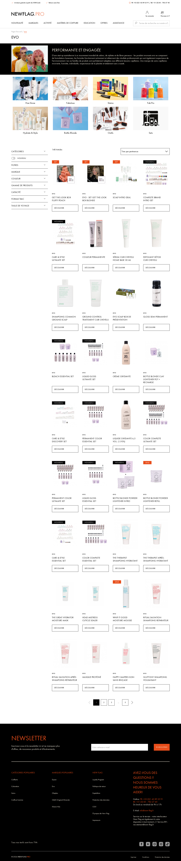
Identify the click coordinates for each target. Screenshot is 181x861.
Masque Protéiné (91, 677)
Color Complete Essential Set (91, 559)
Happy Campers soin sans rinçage (123, 678)
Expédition (96, 793)
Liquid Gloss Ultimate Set (89, 378)
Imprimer (133, 857)
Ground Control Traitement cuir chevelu (95, 318)
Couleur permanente (93, 257)
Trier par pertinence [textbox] (130, 151)
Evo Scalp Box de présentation (122, 318)
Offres (104, 23)
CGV (94, 807)
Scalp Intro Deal (122, 197)
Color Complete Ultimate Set (152, 440)
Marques (33, 23)
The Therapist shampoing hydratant (125, 559)
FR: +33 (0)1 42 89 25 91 (139, 3)
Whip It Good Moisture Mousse (122, 619)
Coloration (15, 786)
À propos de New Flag (101, 813)
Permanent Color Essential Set (92, 440)
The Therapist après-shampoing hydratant (155, 559)
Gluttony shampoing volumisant (155, 678)
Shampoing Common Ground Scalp (64, 318)
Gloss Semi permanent (155, 316)
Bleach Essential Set (63, 376)
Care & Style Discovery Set (59, 440)
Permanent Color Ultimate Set (62, 499)
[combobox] (145, 151)
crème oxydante (122, 376)
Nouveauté (17, 23)
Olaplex (55, 793)
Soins (13, 793)
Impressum (96, 820)
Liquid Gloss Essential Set (89, 499)
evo (25, 31)
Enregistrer (161, 747)
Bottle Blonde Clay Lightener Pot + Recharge (153, 379)
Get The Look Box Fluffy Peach (61, 199)
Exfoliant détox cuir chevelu (152, 258)
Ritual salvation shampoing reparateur (155, 619)
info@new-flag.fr (147, 810)
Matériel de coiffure (67, 23)
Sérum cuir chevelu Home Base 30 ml (123, 258)
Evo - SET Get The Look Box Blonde (94, 199)
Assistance (118, 23)
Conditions (145, 857)
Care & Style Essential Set (59, 559)
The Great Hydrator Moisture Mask (62, 619)
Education (89, 23)
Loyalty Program (98, 779)
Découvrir (59, 208)
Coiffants (14, 779)
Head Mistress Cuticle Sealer (90, 619)
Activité (48, 23)
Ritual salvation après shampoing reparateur (64, 678)
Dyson (54, 779)
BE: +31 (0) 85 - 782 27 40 (160, 3)
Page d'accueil (16, 31)
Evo (53, 786)
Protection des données (101, 800)
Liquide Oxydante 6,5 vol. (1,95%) (124, 440)
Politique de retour (99, 786)
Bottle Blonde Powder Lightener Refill (155, 499)
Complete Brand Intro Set (152, 199)
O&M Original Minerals (61, 800)
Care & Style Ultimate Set (58, 258)
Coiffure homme (17, 800)
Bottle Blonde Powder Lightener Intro (125, 499)
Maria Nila (56, 807)
